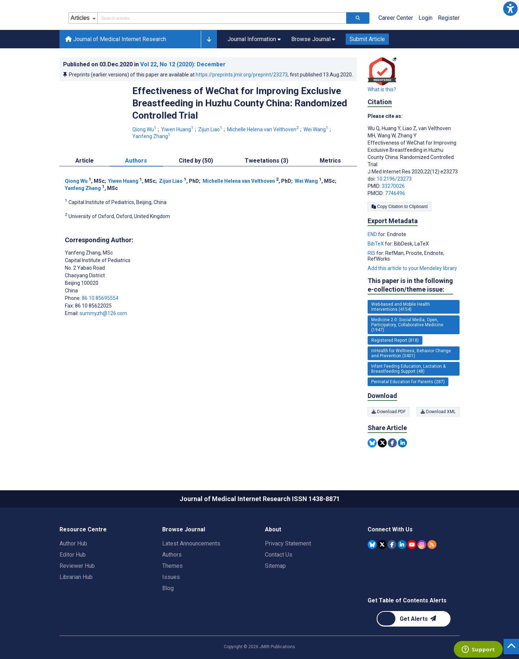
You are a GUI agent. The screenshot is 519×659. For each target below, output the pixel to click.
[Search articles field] (221, 18)
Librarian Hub (76, 577)
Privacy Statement (288, 543)
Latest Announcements (191, 543)
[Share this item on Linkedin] (402, 442)
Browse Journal (183, 529)
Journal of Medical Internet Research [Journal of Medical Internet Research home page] (115, 39)
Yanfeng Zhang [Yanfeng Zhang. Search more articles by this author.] (152, 136)
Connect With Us (390, 529)
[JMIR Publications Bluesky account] (372, 544)
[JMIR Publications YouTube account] (411, 544)
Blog (168, 588)
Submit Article (367, 39)
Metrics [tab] (330, 160)
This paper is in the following (410, 285)
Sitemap (275, 565)
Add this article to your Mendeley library (412, 268)
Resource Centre (83, 529)
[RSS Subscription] (431, 544)
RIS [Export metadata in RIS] (372, 253)
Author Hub (73, 543)
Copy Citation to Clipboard (399, 206)
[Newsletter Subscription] (414, 619)
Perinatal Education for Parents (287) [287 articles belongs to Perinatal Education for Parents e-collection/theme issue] (408, 381)
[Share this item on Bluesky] (372, 442)
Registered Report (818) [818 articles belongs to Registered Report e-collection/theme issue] (395, 340)
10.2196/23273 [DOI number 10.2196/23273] (394, 179)
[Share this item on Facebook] (392, 442)
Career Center (395, 17)
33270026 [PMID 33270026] (393, 186)
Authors (172, 554)
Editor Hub (72, 554)
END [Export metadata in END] (373, 234)
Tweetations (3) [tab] (266, 160)
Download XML (438, 411)
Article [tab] (84, 160)
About (273, 529)
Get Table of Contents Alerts (407, 600)
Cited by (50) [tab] (196, 160)
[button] (510, 9)
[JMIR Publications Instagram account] (421, 544)
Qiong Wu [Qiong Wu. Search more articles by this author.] (145, 129)
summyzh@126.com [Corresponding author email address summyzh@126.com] (103, 313)
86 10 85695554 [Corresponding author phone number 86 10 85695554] (100, 298)
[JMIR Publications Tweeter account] (382, 544)
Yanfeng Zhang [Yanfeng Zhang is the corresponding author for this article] (89, 253)
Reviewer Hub (77, 565)
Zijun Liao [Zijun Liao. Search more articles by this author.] (210, 129)
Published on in (144, 64)
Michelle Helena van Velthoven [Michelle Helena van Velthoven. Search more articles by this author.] (263, 129)
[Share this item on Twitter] (382, 442)
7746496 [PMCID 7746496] (395, 193)
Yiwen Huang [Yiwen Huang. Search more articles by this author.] (178, 129)
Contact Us (278, 554)
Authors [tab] (136, 160)
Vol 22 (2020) (183, 64)
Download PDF (388, 411)
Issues (171, 577)
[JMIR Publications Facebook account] (391, 544)
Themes (172, 565)
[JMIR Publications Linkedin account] (402, 544)
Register (449, 17)
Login (425, 17)
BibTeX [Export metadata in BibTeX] (376, 244)
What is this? (382, 89)
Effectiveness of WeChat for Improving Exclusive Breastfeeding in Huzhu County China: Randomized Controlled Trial (239, 103)
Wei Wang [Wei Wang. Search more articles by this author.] (316, 129)
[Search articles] (357, 18)
